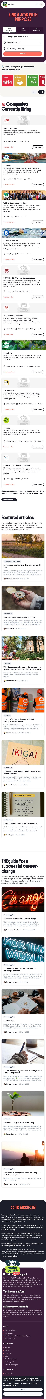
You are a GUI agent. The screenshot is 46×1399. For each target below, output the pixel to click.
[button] (41, 92)
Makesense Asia (10, 1339)
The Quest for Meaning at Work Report (17, 1336)
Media (7, 1350)
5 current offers (8, 184)
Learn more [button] (37, 147)
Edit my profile (9, 1362)
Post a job (8, 1353)
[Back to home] (12, 1267)
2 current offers (8, 259)
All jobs (7, 1347)
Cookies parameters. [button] (10, 1385)
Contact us (8, 1373)
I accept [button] (23, 1389)
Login (7, 1356)
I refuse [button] (23, 1394)
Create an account (11, 1359)
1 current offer (8, 147)
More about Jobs (10, 1330)
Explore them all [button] (9, 500)
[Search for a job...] (36, 4)
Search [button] (22, 54)
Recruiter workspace (11, 1365)
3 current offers (8, 484)
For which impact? (24, 42)
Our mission (9, 1333)
